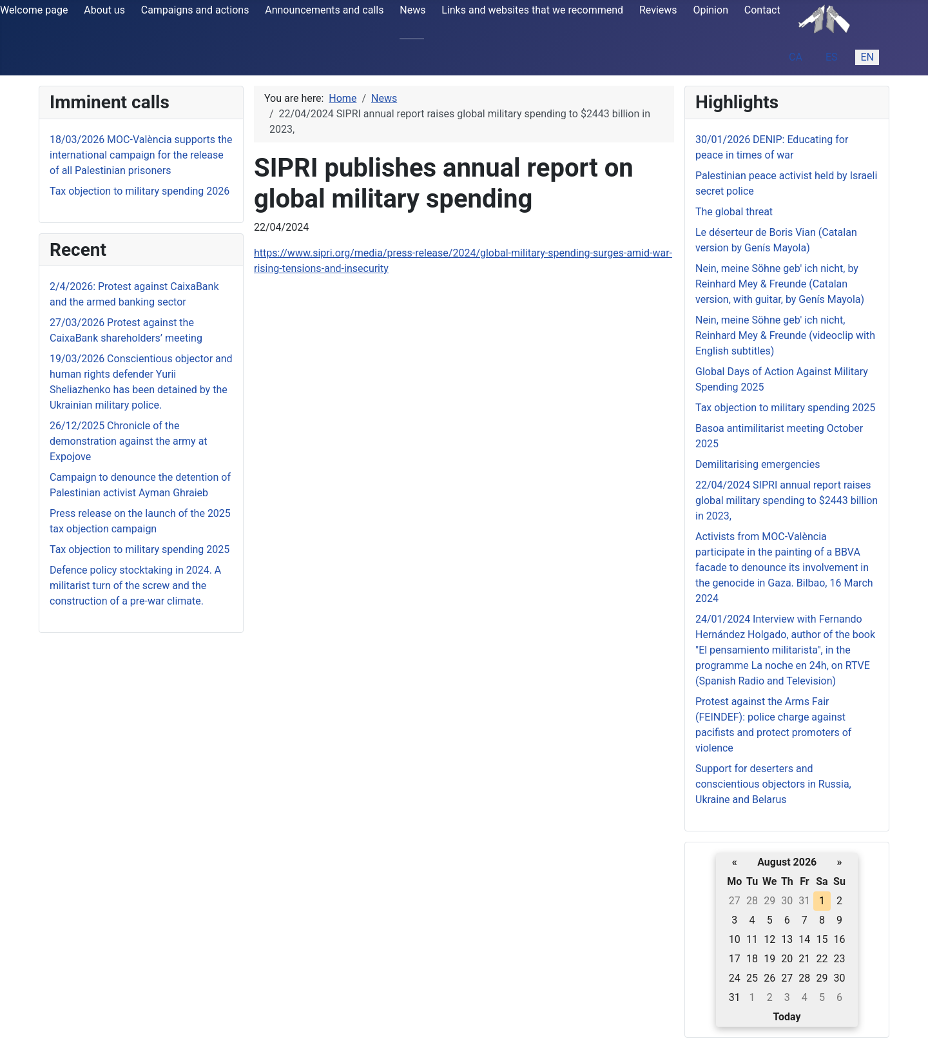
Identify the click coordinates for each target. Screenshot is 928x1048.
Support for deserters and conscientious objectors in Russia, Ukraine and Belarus (773, 784)
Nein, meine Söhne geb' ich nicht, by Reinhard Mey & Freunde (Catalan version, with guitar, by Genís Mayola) (779, 284)
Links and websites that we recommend (532, 10)
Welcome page (34, 10)
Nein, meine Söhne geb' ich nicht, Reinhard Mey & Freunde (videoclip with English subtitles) (785, 335)
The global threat (734, 212)
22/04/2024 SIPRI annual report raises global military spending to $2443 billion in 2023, (786, 500)
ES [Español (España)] (832, 57)
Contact (762, 10)
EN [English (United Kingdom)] (867, 57)
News (412, 10)
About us (104, 10)
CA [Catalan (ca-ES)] (795, 57)
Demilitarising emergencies (757, 464)
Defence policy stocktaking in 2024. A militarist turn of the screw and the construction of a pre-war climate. (135, 585)
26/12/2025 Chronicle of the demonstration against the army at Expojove (129, 441)
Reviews (658, 10)
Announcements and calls (324, 10)
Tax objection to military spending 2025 (139, 549)
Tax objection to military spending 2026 (139, 191)
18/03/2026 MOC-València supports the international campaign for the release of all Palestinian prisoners (141, 155)
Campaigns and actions (195, 10)
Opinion (710, 10)
